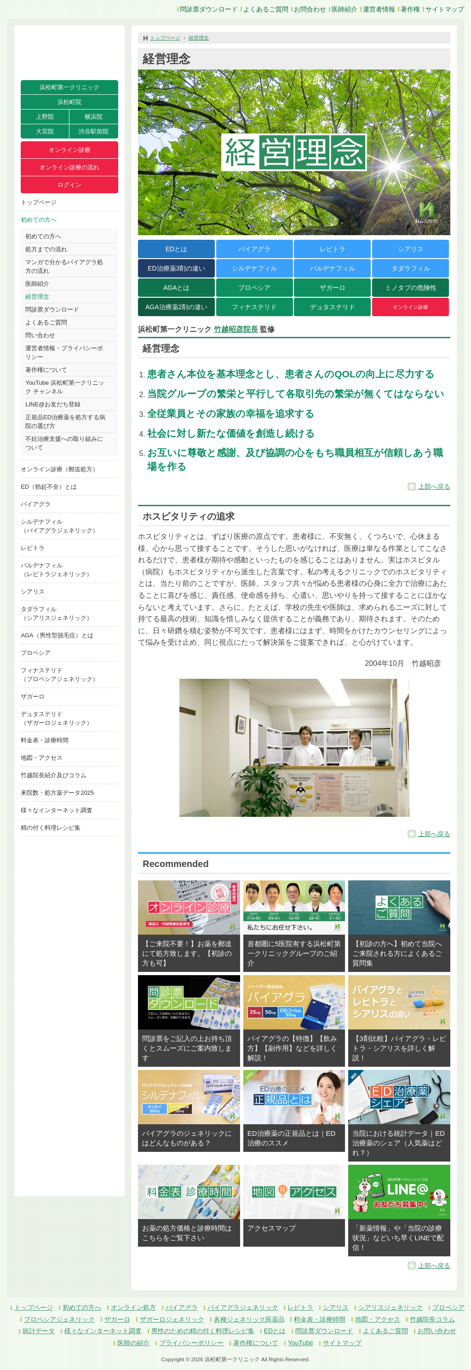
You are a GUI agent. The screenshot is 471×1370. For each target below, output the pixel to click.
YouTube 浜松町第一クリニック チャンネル (64, 387)
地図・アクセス (42, 757)
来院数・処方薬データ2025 (57, 792)
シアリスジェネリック (390, 1307)
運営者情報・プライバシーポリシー (64, 352)
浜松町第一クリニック (69, 87)
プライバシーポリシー (191, 1343)
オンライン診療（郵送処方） (59, 469)
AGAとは (176, 287)
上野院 (45, 116)
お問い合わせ (437, 1331)
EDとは (176, 249)
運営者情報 (379, 9)
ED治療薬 (176, 268)
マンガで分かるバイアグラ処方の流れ (64, 266)
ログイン (69, 184)
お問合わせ (310, 9)
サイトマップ (444, 9)
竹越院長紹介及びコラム (53, 775)
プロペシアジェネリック (59, 1319)
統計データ (39, 1331)
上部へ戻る (434, 486)
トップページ (39, 202)
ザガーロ (33, 696)
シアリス (33, 591)
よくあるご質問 (265, 9)
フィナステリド (254, 307)
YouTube (300, 1343)
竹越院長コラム (432, 1319)
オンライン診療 (70, 149)
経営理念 (37, 296)
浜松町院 (69, 101)
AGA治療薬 (176, 307)
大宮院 (45, 131)
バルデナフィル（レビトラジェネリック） (56, 570)
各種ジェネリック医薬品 (249, 1319)
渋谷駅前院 (94, 131)
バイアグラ (36, 504)
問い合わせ (40, 335)
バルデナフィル (332, 268)
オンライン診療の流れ (69, 167)
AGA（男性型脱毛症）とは (57, 635)
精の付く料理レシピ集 (50, 827)
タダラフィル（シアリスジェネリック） (56, 613)
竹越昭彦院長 (236, 329)
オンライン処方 (133, 1307)
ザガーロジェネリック (172, 1319)
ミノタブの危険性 (411, 287)
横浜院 (94, 116)
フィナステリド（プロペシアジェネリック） (59, 674)
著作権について (46, 369)
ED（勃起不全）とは (49, 486)
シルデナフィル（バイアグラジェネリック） (59, 526)
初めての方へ (39, 219)
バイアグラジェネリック (242, 1307)
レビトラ (33, 547)
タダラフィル (410, 268)
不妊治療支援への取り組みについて (64, 443)
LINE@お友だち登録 (52, 404)
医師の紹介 (133, 1343)
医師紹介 (344, 9)
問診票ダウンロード (209, 9)
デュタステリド (332, 307)
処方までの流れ (46, 249)
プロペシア (36, 652)
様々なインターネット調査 (56, 810)
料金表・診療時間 (45, 740)
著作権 (410, 9)
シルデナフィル (254, 268)
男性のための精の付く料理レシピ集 (202, 1331)
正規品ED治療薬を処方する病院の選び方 (65, 421)
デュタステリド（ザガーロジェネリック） (56, 718)
